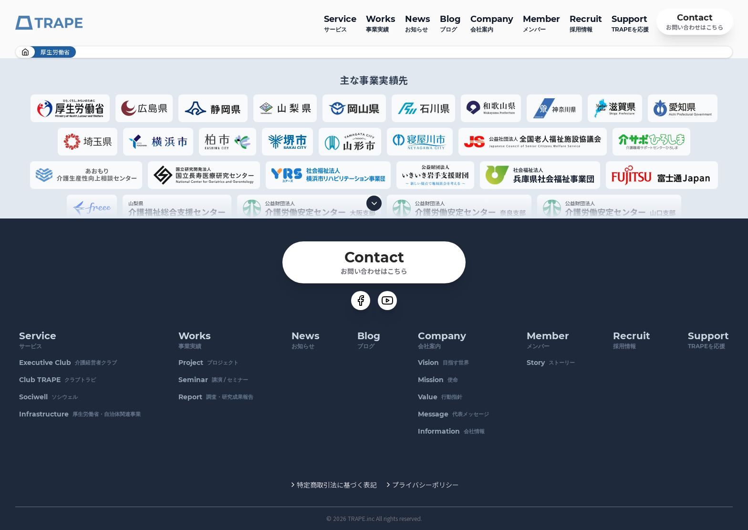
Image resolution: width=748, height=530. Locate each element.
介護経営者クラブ (68, 362)
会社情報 (451, 431)
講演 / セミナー (213, 380)
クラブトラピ (57, 380)
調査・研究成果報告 (215, 397)
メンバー (541, 22)
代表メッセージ (453, 414)
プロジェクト (208, 362)
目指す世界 (443, 362)
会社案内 (491, 22)
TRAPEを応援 (630, 22)
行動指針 (440, 397)
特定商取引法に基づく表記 (337, 484)
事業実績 (380, 22)
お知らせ (417, 22)
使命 (438, 380)
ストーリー (551, 362)
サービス (340, 22)
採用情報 (586, 22)
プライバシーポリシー (425, 484)
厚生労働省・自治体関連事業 (80, 414)
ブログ (450, 22)
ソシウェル (48, 397)
